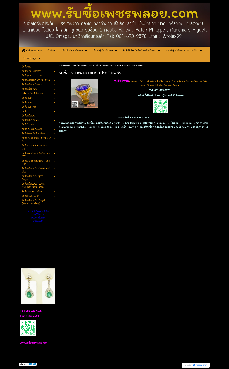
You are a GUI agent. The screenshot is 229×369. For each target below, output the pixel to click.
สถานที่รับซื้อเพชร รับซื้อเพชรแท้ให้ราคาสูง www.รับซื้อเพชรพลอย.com (38, 216)
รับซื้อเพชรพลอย (65, 65)
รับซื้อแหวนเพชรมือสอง (83, 65)
